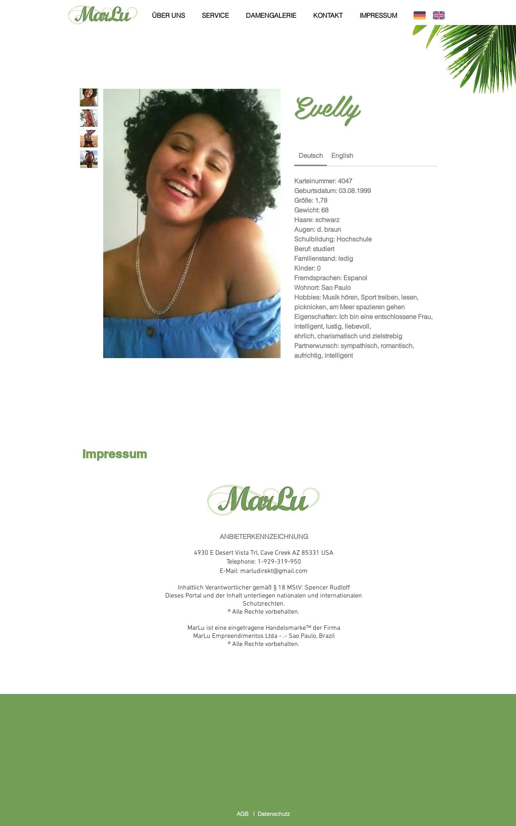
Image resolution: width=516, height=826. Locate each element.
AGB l (247, 814)
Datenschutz (274, 814)
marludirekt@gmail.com (274, 571)
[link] (311, 155)
